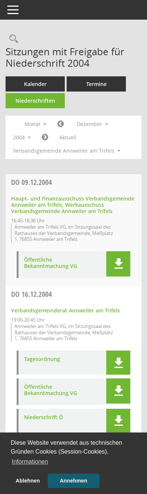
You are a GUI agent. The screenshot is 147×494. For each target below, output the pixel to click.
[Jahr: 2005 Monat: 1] (45, 137)
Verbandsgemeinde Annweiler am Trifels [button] (66, 150)
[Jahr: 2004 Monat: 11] (60, 124)
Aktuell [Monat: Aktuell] (67, 137)
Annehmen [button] (73, 481)
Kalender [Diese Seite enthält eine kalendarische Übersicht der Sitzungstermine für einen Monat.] (35, 83)
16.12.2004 (31, 294)
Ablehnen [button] (28, 481)
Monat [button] (35, 123)
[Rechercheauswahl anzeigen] (12, 39)
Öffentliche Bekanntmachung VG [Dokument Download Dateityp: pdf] (50, 263)
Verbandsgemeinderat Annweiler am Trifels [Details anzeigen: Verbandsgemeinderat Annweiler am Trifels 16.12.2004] (65, 310)
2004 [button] (22, 137)
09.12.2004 (31, 182)
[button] (118, 263)
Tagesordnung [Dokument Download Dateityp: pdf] (42, 359)
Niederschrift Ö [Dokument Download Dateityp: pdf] (43, 417)
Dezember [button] (92, 123)
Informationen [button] (30, 461)
